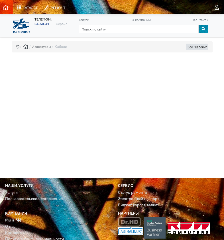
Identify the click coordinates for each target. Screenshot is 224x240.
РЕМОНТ (55, 7)
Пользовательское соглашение (34, 198)
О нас (10, 226)
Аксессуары (41, 46)
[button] (17, 46)
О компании (141, 20)
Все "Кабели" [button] (197, 47)
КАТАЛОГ (27, 7)
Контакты (200, 20)
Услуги (84, 20)
